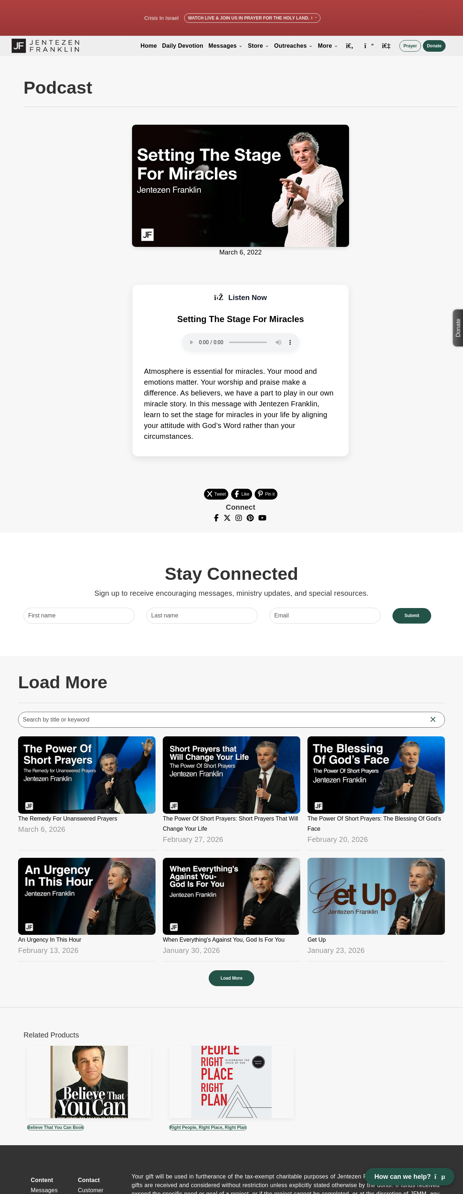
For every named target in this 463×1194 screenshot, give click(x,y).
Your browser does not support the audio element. (241, 342)
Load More (232, 978)
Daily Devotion (182, 46)
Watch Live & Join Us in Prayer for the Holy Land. (252, 18)
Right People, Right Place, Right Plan (208, 1127)
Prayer (410, 45)
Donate (434, 45)
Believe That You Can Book (55, 1127)
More (328, 46)
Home (149, 46)
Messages (225, 46)
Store (258, 46)
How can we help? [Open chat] (409, 1176)
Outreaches (293, 46)
